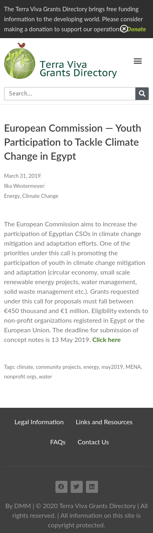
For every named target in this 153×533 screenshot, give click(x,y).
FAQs (57, 442)
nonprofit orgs (20, 376)
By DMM (18, 505)
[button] (137, 60)
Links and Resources (104, 421)
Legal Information (39, 421)
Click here (106, 339)
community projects (58, 367)
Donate (136, 29)
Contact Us (93, 442)
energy (91, 367)
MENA (133, 367)
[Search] (142, 93)
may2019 (112, 367)
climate (25, 367)
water (45, 376)
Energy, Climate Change (31, 196)
